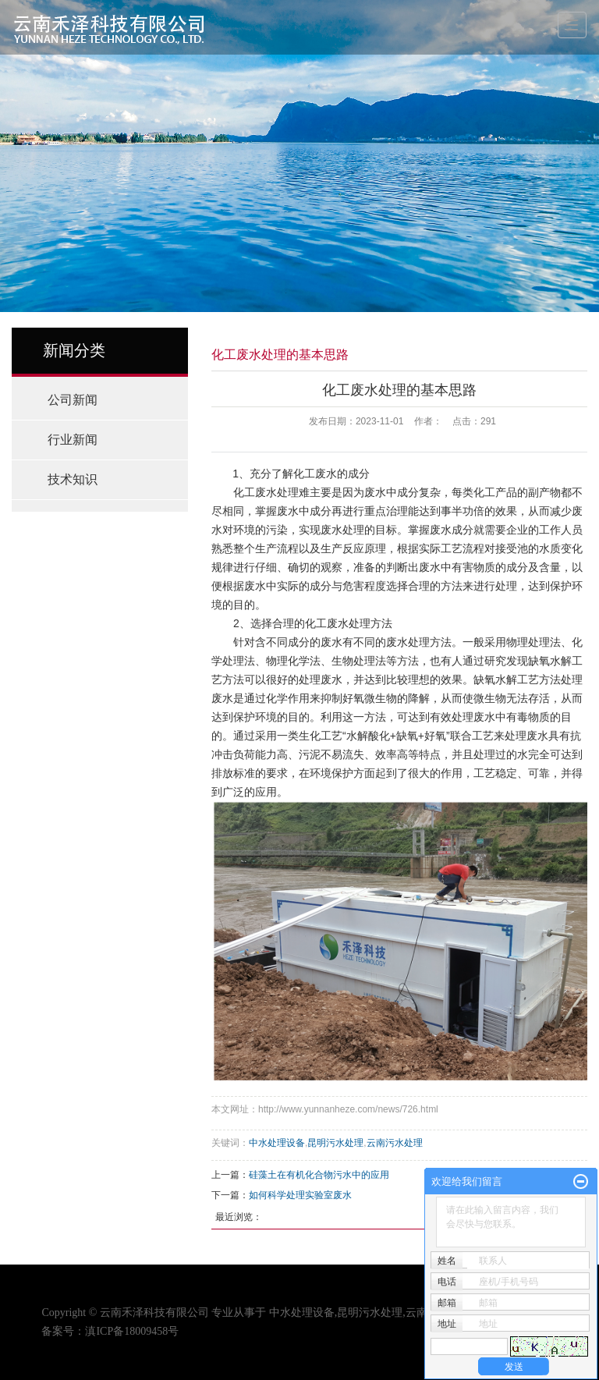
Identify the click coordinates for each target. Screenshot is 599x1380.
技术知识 (72, 479)
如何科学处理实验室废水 (300, 1195)
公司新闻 (72, 399)
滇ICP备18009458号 (132, 1331)
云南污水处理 (395, 1142)
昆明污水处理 (335, 1142)
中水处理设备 (277, 1142)
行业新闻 (72, 439)
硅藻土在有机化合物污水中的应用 (319, 1174)
